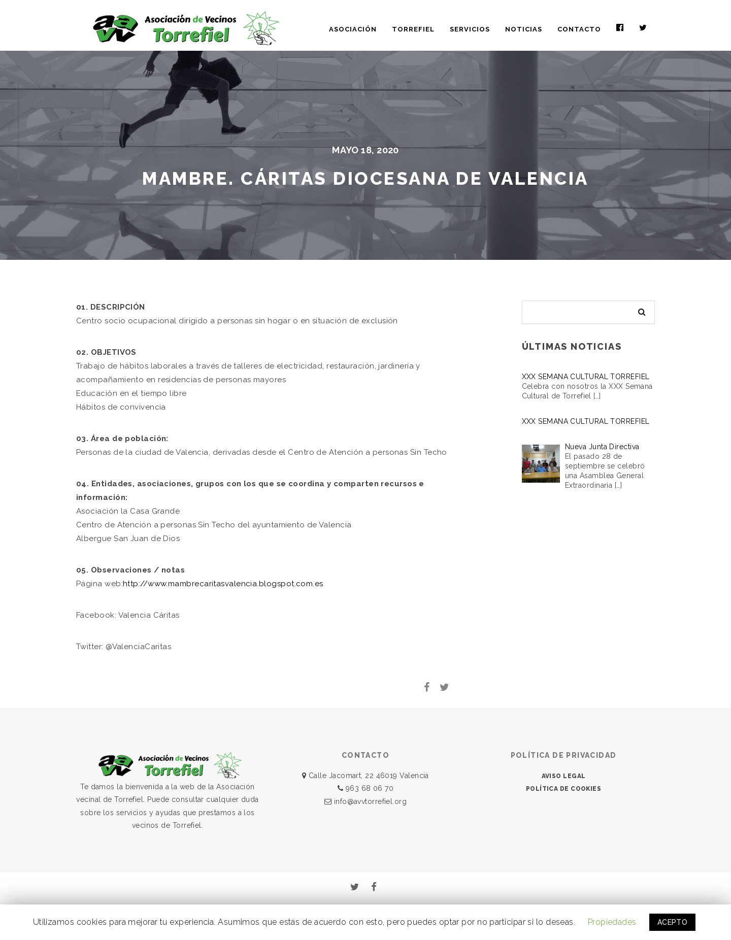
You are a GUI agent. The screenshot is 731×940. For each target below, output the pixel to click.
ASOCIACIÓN (353, 29)
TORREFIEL (413, 29)
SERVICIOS (470, 29)
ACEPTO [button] (672, 922)
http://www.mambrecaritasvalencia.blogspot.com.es (223, 583)
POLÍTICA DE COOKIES (564, 788)
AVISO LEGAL (564, 776)
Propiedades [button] (612, 922)
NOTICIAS (523, 29)
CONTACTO (579, 29)
